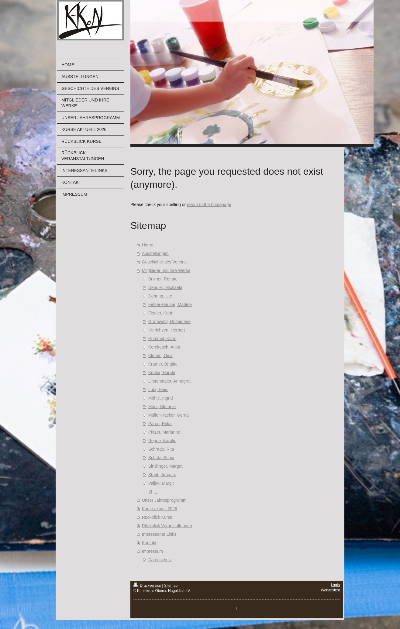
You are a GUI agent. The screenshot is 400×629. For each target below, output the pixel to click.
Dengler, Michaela (165, 287)
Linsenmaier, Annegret (169, 381)
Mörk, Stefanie (162, 406)
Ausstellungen (155, 253)
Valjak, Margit (161, 483)
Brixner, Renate (163, 279)
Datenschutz (160, 559)
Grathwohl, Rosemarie (169, 321)
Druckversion (147, 585)
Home (147, 244)
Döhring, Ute (160, 296)
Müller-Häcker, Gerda (168, 415)
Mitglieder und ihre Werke (166, 270)
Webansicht (330, 590)
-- (156, 491)
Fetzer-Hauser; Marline (170, 304)
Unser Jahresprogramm (164, 500)
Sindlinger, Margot (165, 466)
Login (335, 585)
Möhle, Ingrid (160, 398)
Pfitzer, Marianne (164, 432)
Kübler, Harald (161, 372)
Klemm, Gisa (160, 355)
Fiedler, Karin (160, 313)
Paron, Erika (160, 423)
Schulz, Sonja (161, 457)
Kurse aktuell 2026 (159, 508)
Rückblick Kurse (157, 517)
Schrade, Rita (161, 449)
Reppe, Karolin (162, 440)
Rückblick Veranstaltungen (167, 525)
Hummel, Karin (162, 338)
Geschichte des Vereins (164, 262)
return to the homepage (209, 204)
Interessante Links (159, 534)
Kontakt (149, 542)
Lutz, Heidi (158, 389)
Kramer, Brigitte (163, 364)
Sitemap (171, 585)
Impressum (152, 551)
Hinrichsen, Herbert (166, 330)
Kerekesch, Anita (164, 347)
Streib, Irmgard (162, 474)
